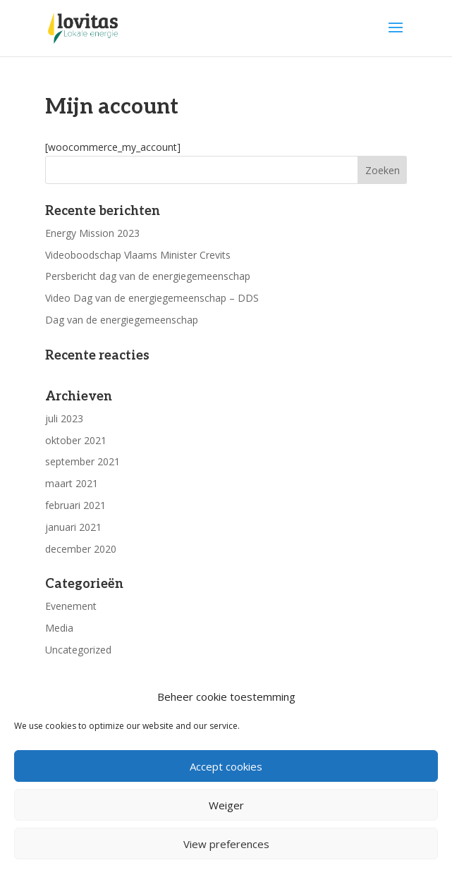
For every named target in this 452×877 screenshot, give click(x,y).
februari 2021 (75, 505)
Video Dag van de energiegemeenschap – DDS (152, 298)
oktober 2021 (75, 440)
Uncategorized (78, 649)
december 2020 (80, 549)
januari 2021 (73, 527)
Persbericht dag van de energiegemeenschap (147, 276)
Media (59, 627)
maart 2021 (71, 483)
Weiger (226, 805)
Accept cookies (226, 766)
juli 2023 (64, 418)
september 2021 (82, 461)
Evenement (71, 606)
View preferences (226, 844)
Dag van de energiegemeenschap (121, 319)
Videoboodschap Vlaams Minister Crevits (138, 255)
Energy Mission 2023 (92, 233)
